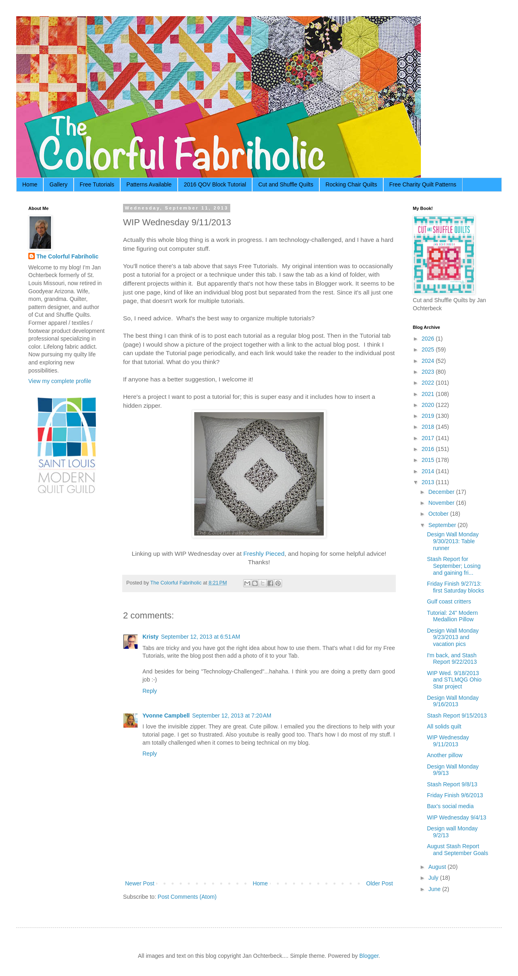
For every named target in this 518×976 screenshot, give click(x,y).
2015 (429, 460)
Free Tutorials (97, 184)
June (435, 889)
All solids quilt (444, 726)
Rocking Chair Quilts (351, 184)
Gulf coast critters (449, 601)
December (442, 492)
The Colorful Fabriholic (67, 256)
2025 (429, 349)
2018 (429, 426)
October (439, 513)
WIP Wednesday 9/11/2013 (448, 740)
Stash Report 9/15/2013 (457, 715)
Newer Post (139, 883)
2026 (429, 338)
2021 (429, 394)
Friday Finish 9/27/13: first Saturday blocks (455, 587)
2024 (429, 361)
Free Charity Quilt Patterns (422, 184)
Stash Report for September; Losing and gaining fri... (454, 566)
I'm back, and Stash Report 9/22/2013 (452, 658)
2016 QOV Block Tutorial (215, 184)
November (442, 503)
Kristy (150, 636)
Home (29, 184)
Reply (149, 691)
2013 (429, 482)
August (437, 867)
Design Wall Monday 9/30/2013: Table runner (453, 541)
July (434, 877)
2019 (429, 416)
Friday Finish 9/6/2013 (455, 795)
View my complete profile (59, 381)
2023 (429, 371)
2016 (429, 449)
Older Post (379, 883)
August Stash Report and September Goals (457, 849)
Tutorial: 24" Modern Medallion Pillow (452, 616)
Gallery (58, 184)
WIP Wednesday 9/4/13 (456, 817)
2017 (429, 438)
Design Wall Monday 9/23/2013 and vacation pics (453, 637)
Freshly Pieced (263, 553)
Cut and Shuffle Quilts (285, 184)
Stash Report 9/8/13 (452, 784)
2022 (429, 382)
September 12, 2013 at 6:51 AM (200, 636)
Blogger (368, 956)
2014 (429, 471)
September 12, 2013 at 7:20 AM (232, 715)
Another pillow (445, 755)
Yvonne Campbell (166, 715)
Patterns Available (149, 184)
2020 (429, 405)
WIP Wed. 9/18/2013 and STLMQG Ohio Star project (454, 680)
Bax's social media (450, 806)
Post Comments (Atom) (187, 896)
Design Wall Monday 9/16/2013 (453, 701)
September (442, 525)
